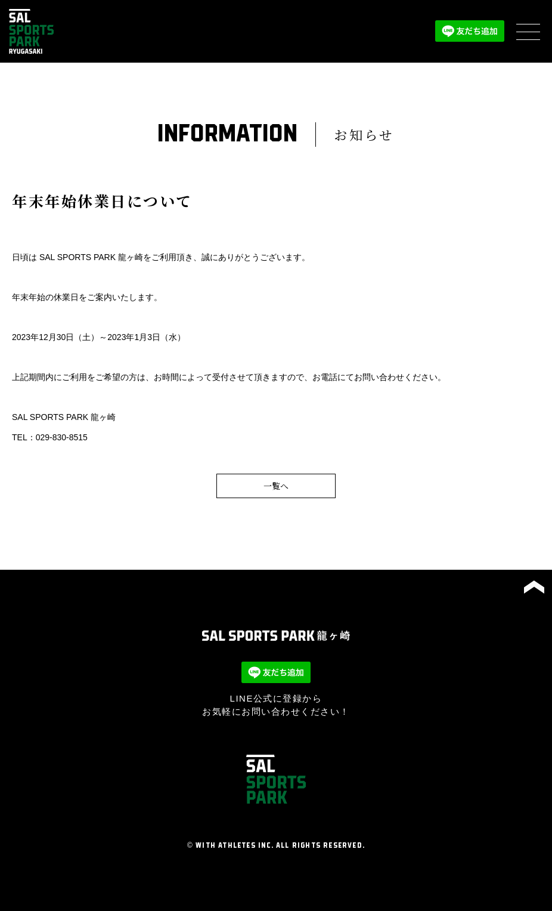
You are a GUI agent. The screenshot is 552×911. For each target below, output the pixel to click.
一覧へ (276, 486)
